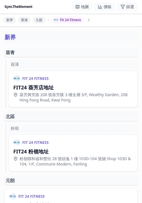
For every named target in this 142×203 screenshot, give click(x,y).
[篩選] (127, 6)
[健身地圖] (82, 6)
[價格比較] (104, 6)
